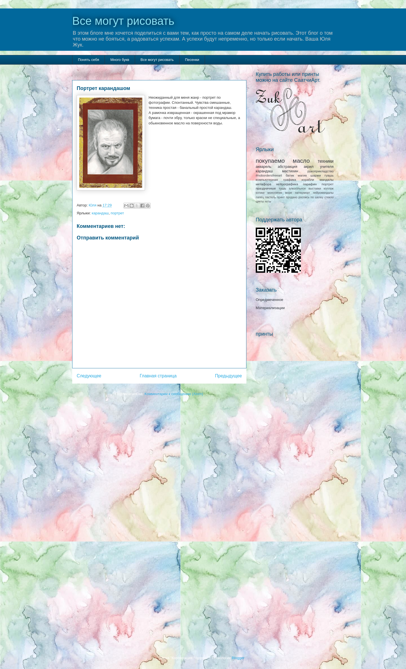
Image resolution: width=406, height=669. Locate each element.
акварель (263, 166)
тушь (282, 188)
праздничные (266, 188)
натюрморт (302, 192)
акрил (309, 166)
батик (290, 175)
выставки (314, 188)
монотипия (275, 192)
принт (281, 197)
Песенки (192, 60)
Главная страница (158, 375)
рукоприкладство (321, 171)
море (288, 192)
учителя (327, 166)
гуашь (329, 175)
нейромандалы (323, 192)
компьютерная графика (276, 179)
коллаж (329, 188)
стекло (329, 197)
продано (291, 197)
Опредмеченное (269, 300)
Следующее (89, 375)
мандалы (326, 179)
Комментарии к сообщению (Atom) (174, 394)
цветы (260, 201)
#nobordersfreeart (269, 175)
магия (302, 175)
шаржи (315, 175)
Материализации (270, 308)
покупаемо (270, 160)
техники (326, 161)
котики (260, 192)
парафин (310, 184)
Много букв (119, 60)
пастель (270, 197)
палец (260, 197)
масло (301, 160)
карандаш (100, 213)
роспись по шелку (311, 197)
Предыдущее (228, 375)
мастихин (290, 171)
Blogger (238, 658)
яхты (268, 201)
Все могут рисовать (123, 21)
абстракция (287, 166)
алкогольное (297, 188)
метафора (263, 184)
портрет (117, 213)
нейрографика (287, 184)
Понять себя (88, 60)
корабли (308, 179)
